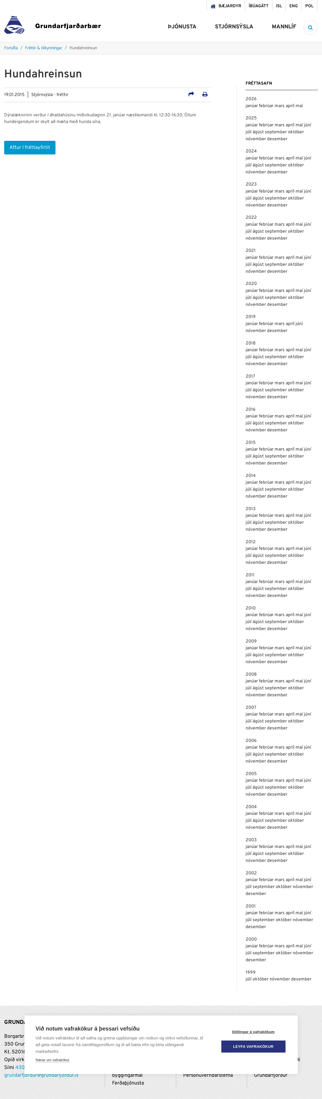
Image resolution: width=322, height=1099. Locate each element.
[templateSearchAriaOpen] (310, 27)
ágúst (259, 132)
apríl (291, 106)
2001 (251, 906)
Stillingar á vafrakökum (253, 1032)
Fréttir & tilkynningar (43, 48)
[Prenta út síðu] (205, 95)
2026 (251, 99)
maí (299, 106)
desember (277, 139)
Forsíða (11, 48)
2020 (251, 284)
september (276, 132)
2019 (251, 317)
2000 (251, 939)
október (296, 132)
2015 (251, 443)
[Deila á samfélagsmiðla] (191, 95)
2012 (251, 542)
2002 (251, 873)
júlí (249, 132)
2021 (251, 251)
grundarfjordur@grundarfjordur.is (41, 1075)
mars (280, 106)
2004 (251, 807)
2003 (251, 840)
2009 (251, 641)
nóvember (256, 139)
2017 (250, 376)
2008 (251, 674)
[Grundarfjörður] (52, 26)
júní (307, 125)
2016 (251, 409)
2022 (251, 217)
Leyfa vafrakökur (253, 1046)
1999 (251, 972)
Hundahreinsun (83, 48)
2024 (251, 151)
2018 (251, 343)
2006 (251, 741)
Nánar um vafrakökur (52, 1060)
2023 (251, 184)
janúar (252, 106)
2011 (250, 575)
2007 (251, 707)
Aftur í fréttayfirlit (29, 147)
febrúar (267, 106)
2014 (251, 476)
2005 (251, 774)
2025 (251, 118)
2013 (251, 509)
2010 (251, 608)
